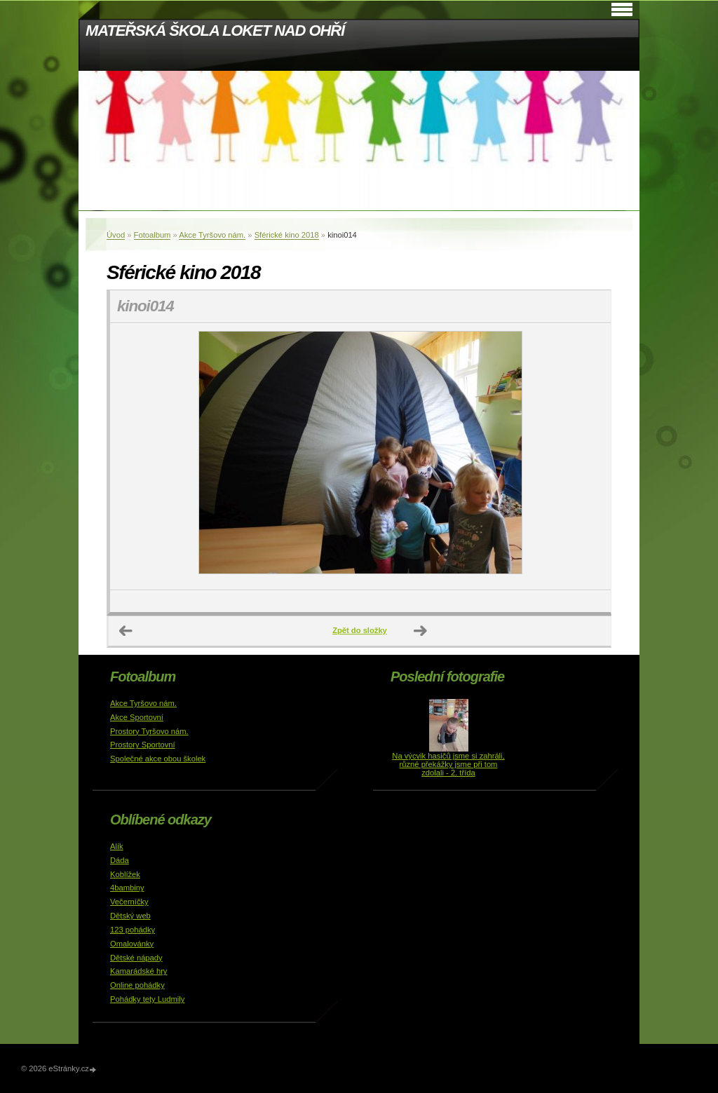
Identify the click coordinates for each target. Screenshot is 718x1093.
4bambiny (127, 887)
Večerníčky (129, 901)
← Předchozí (126, 630)
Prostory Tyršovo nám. (149, 731)
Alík (116, 846)
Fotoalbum (152, 235)
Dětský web (130, 915)
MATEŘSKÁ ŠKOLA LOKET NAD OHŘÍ (215, 30)
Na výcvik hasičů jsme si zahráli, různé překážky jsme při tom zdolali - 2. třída (448, 764)
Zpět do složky (359, 630)
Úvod (116, 235)
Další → (420, 630)
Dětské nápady (136, 957)
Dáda (119, 860)
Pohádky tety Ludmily (147, 999)
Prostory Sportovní (142, 744)
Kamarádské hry (138, 971)
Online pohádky (137, 985)
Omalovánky (132, 943)
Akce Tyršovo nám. (212, 235)
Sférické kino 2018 (287, 235)
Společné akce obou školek (157, 758)
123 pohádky (132, 929)
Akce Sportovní (136, 717)
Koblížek (125, 874)
